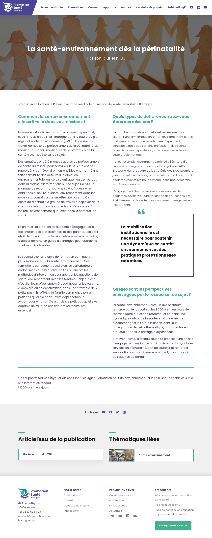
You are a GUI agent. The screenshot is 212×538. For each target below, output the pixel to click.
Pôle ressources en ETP (169, 504)
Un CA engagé (118, 505)
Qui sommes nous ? (121, 495)
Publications (176, 7)
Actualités (115, 510)
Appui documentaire (117, 7)
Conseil (93, 7)
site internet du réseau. (34, 383)
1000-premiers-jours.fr (36, 387)
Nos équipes (117, 500)
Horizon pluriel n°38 (37, 454)
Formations (75, 7)
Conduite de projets (149, 7)
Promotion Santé (52, 7)
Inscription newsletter (173, 525)
